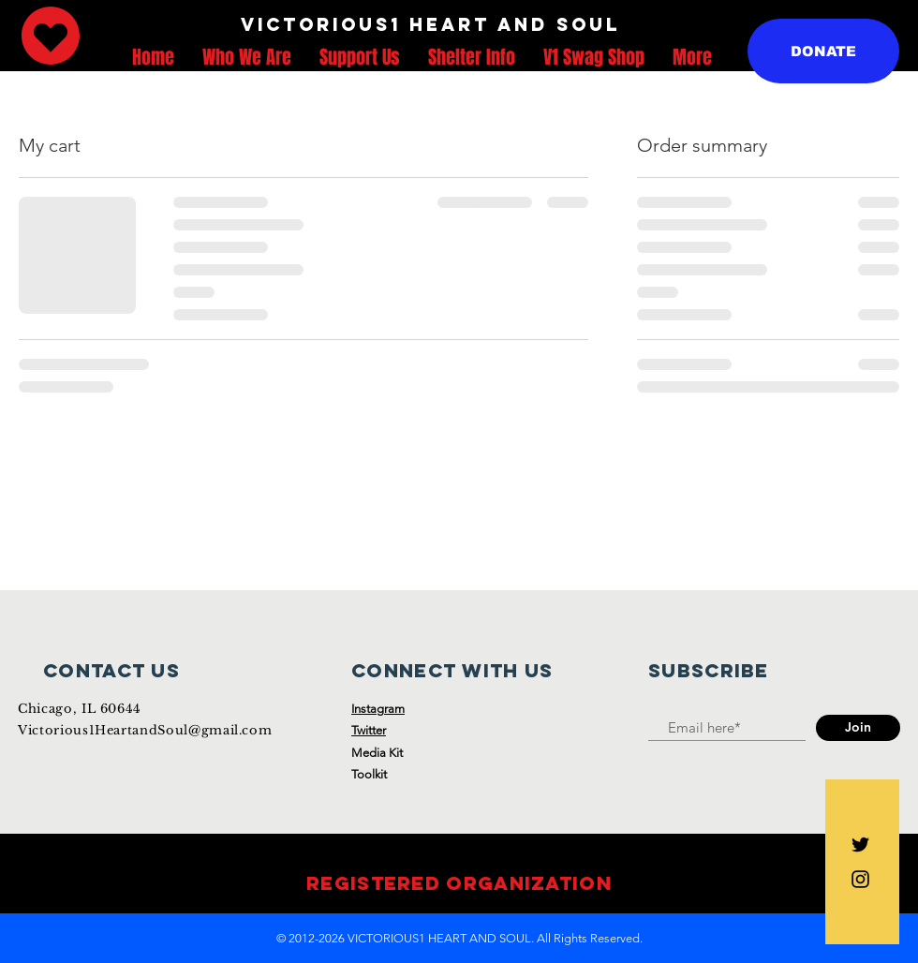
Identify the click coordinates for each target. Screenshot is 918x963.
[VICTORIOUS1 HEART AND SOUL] (430, 25)
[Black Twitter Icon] (860, 844)
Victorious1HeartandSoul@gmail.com (145, 730)
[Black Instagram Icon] (860, 879)
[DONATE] (823, 51)
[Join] (858, 728)
